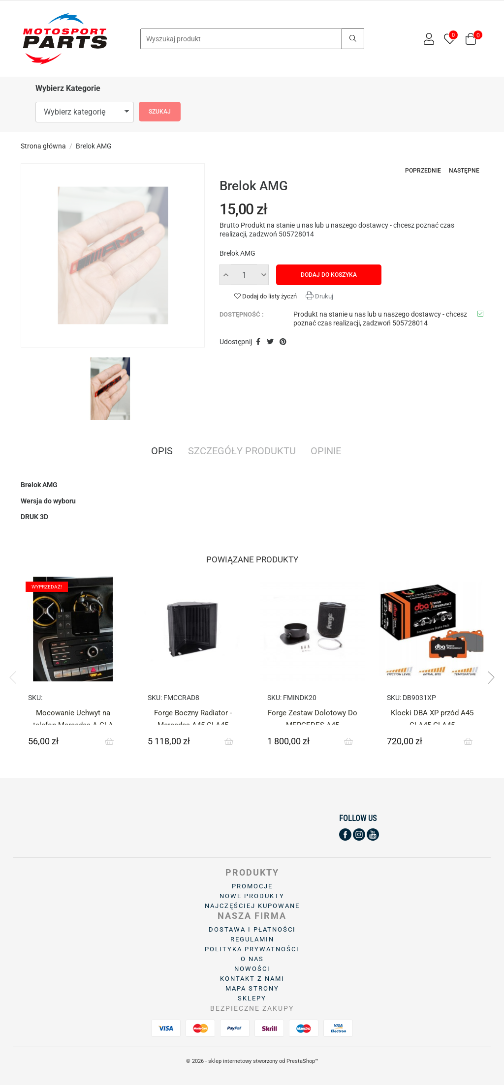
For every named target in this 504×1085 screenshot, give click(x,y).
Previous (16, 677)
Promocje (252, 886)
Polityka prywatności (252, 949)
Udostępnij (258, 342)
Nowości (252, 968)
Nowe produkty (252, 896)
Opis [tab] (162, 452)
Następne (464, 170)
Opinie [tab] (326, 452)
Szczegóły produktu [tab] (242, 452)
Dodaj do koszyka (329, 274)
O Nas (252, 959)
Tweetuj (270, 342)
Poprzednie (423, 170)
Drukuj (323, 296)
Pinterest (283, 342)
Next (488, 677)
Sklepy (252, 998)
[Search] (252, 39)
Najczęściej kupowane (252, 905)
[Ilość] (244, 274)
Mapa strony (252, 988)
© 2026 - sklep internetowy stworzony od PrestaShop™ (252, 1061)
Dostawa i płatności (252, 929)
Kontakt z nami (252, 978)
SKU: (35, 698)
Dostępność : (242, 314)
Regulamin (252, 939)
